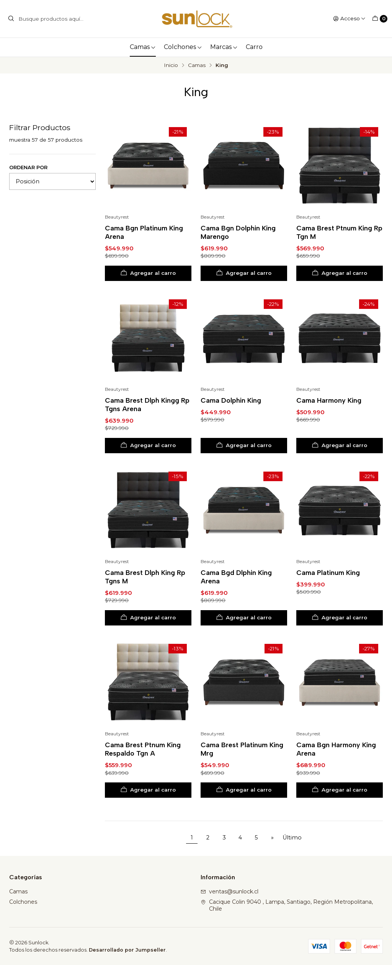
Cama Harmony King (328, 400)
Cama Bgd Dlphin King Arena (236, 576)
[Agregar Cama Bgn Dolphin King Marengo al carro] (244, 273)
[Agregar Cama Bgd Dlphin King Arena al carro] (244, 617)
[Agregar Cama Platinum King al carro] (339, 617)
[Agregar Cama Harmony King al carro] (339, 445)
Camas (143, 47)
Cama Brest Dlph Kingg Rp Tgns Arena (147, 404)
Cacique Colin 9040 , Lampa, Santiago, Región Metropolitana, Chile (287, 905)
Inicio (171, 65)
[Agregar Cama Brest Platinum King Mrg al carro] (244, 790)
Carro (254, 47)
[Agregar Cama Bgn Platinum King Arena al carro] (148, 273)
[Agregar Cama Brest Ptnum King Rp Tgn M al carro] (339, 273)
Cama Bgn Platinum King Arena (144, 232)
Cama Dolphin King (231, 400)
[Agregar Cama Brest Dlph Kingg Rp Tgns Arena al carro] (148, 445)
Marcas (224, 47)
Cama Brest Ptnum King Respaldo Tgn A (143, 749)
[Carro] (379, 19)
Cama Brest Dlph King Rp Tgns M (145, 576)
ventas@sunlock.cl (229, 891)
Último (292, 837)
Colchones (183, 47)
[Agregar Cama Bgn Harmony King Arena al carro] (339, 790)
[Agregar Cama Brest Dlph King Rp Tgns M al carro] (148, 617)
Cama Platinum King (328, 572)
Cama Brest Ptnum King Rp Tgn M (339, 232)
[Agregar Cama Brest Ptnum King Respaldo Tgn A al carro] (148, 790)
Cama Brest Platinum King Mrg (242, 749)
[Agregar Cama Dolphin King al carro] (244, 445)
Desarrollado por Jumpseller (127, 950)
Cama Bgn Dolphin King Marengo (238, 232)
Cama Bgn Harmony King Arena (336, 749)
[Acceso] (349, 19)
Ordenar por (28, 167)
